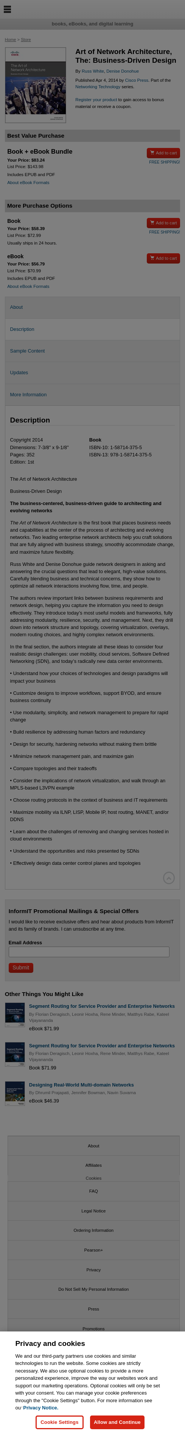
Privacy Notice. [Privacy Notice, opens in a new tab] (40, 1412)
